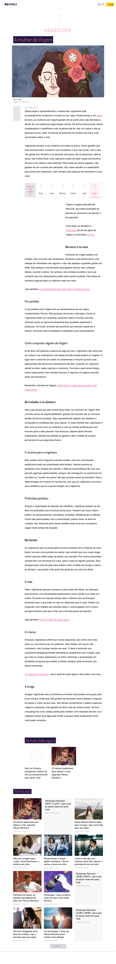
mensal (90, 234)
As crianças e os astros (37, 674)
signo (99, 115)
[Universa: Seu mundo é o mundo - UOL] (11, 4)
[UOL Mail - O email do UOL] (99, 4)
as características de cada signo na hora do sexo (64, 289)
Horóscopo (58, 30)
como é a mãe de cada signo (54, 619)
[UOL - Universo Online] (18, 4)
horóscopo (71, 230)
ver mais (58, 946)
